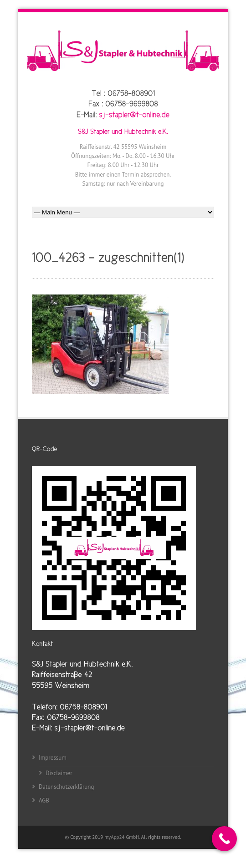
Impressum (53, 758)
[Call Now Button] (224, 838)
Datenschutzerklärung (66, 787)
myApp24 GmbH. (122, 837)
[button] (16, 841)
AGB (44, 800)
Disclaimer (59, 773)
